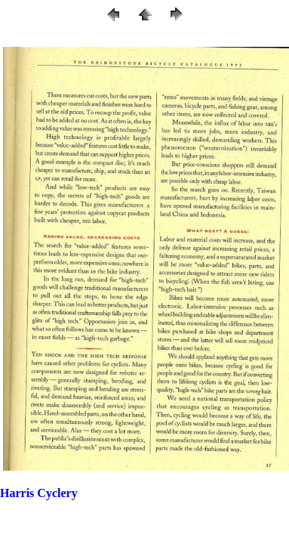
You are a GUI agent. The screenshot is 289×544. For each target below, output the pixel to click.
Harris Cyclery (39, 493)
